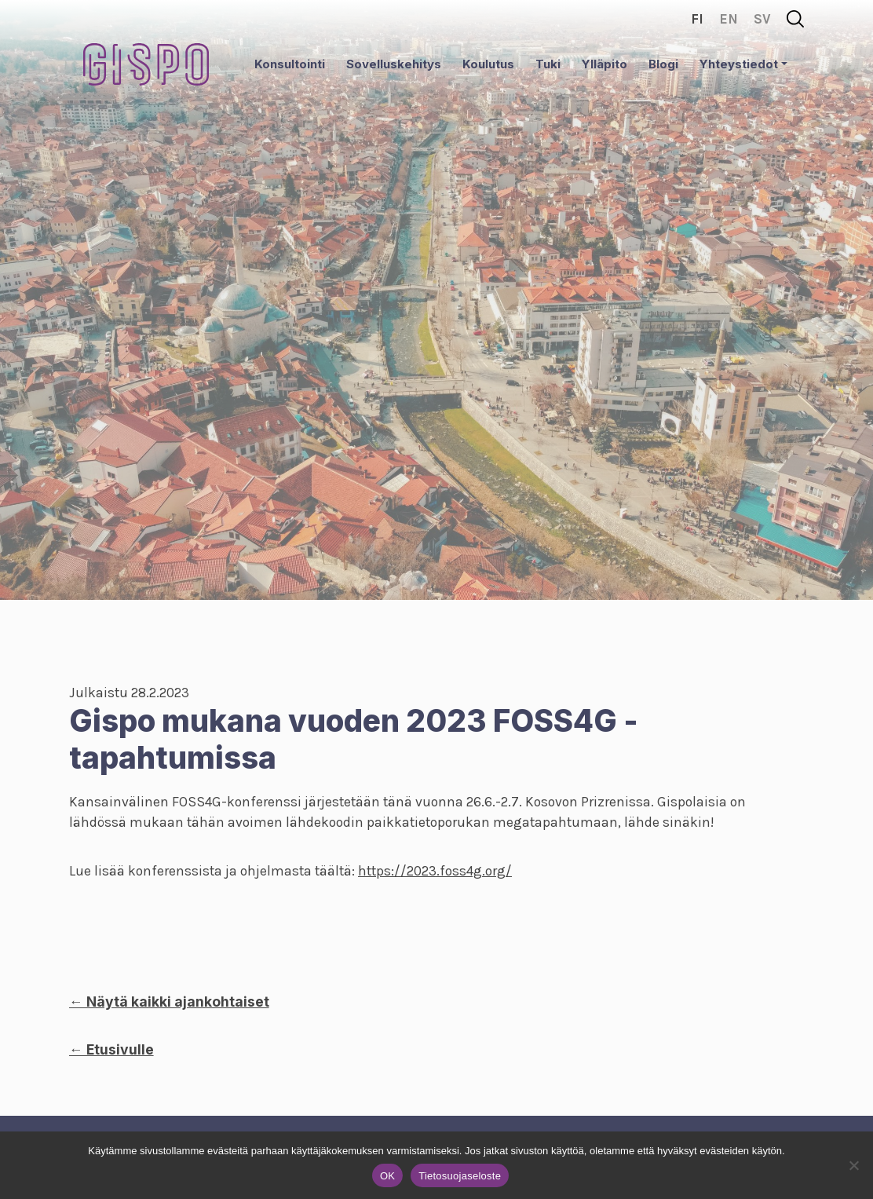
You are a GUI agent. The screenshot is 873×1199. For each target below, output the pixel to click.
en (728, 19)
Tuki (548, 64)
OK (387, 1176)
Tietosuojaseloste (459, 1176)
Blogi (663, 64)
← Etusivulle (111, 1049)
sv (762, 19)
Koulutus (488, 64)
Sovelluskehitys (393, 64)
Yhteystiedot (738, 64)
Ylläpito (604, 64)
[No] (853, 1165)
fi (697, 19)
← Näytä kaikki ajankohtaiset (169, 1001)
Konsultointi (289, 64)
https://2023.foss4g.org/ (435, 871)
